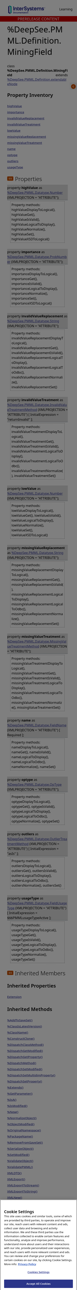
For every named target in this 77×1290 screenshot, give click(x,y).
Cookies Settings (38, 1274)
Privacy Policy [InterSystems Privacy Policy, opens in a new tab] (27, 1266)
